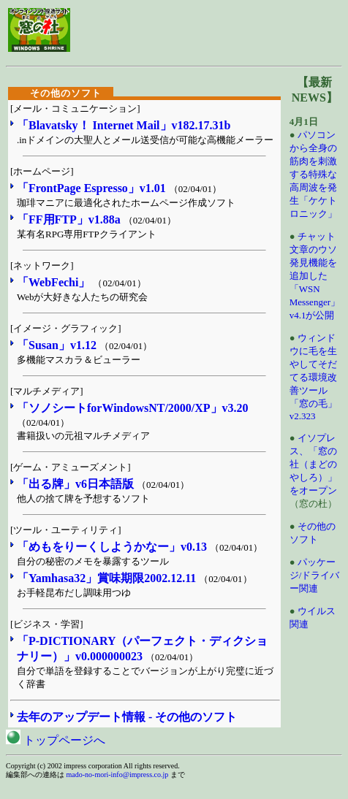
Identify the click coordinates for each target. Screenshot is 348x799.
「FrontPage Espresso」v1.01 (91, 188)
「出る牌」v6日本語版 (75, 484)
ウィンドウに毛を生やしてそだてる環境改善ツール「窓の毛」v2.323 (313, 376)
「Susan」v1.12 (57, 345)
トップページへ (55, 740)
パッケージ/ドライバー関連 (315, 575)
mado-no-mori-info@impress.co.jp (118, 775)
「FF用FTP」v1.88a (69, 219)
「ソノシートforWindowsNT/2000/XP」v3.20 (133, 408)
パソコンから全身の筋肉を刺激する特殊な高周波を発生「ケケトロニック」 (313, 174)
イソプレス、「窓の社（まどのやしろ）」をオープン (313, 464)
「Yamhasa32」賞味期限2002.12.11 (106, 578)
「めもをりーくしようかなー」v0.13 (112, 546)
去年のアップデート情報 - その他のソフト (127, 717)
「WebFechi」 (53, 282)
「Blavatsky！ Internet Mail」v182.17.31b (123, 125)
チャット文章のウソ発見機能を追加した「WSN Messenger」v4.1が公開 (315, 276)
